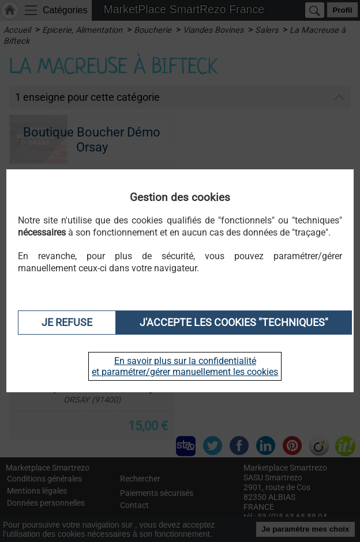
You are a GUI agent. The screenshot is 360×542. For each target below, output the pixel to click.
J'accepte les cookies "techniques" (234, 322)
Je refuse (67, 322)
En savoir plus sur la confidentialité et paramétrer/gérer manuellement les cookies (185, 366)
